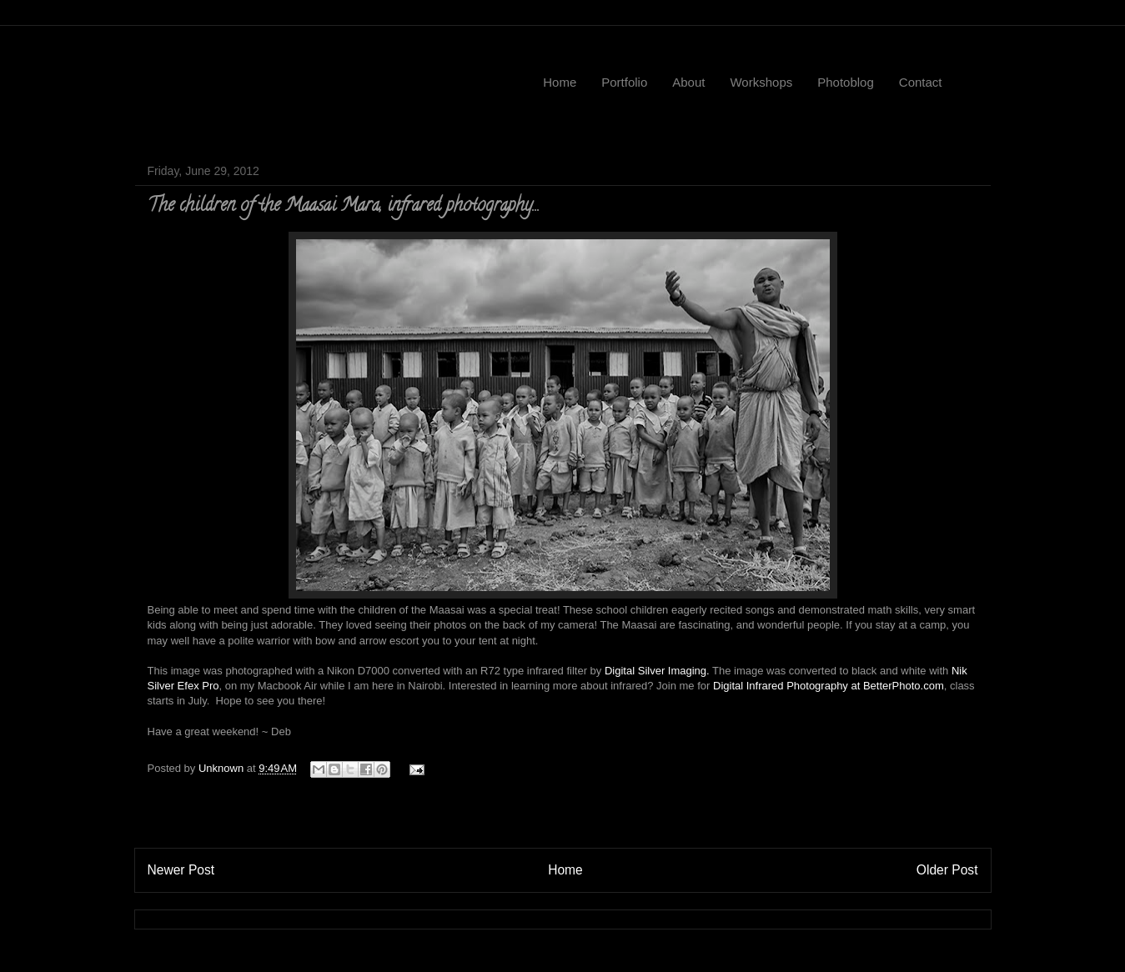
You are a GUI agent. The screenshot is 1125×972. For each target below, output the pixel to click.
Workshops (761, 82)
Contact (920, 82)
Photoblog (845, 82)
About (688, 82)
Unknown (222, 768)
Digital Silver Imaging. (657, 670)
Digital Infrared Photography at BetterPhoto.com (828, 685)
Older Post (947, 870)
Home (559, 82)
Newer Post (181, 870)
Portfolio (624, 82)
